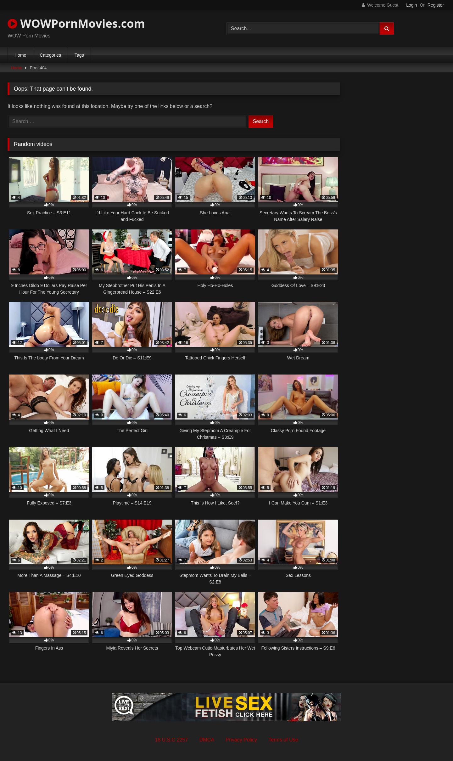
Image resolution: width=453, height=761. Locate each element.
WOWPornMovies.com (76, 23)
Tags (79, 55)
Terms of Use (283, 739)
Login (411, 5)
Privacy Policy (241, 739)
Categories (50, 55)
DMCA (206, 739)
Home (20, 55)
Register (436, 5)
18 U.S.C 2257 (171, 739)
